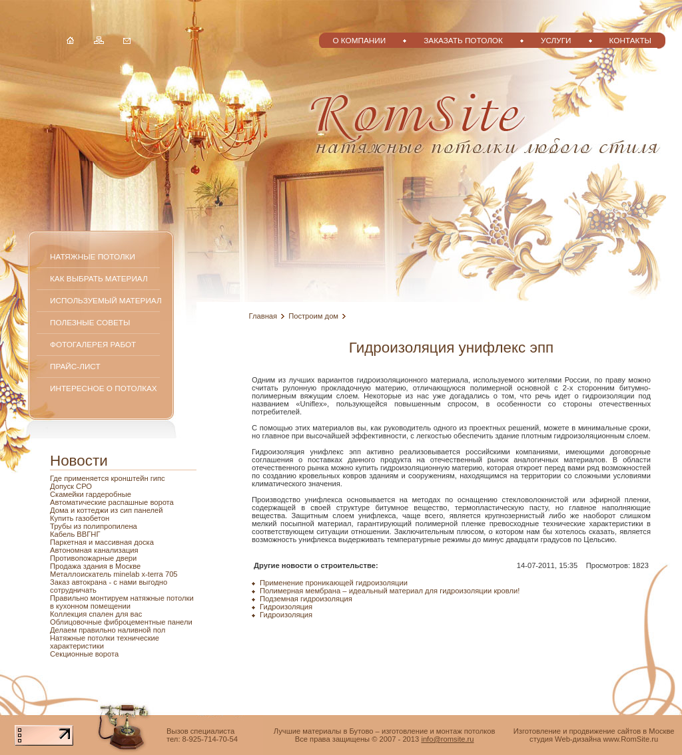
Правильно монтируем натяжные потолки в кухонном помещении (122, 602)
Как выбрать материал (99, 278)
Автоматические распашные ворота (112, 502)
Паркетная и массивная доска (102, 542)
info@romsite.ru (447, 739)
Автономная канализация (94, 550)
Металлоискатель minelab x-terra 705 (114, 574)
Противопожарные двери (93, 558)
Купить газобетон (79, 518)
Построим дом (313, 316)
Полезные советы (90, 322)
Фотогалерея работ (93, 344)
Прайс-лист (75, 366)
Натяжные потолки (92, 256)
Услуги (556, 40)
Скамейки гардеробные (90, 494)
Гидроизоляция (286, 607)
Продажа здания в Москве (95, 566)
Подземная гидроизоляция (306, 599)
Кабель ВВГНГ (75, 534)
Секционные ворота (84, 654)
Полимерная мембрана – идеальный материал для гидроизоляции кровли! (389, 591)
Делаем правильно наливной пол (107, 630)
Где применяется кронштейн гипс (107, 478)
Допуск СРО (71, 486)
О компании (359, 40)
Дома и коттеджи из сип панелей (106, 510)
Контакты (630, 40)
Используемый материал (106, 300)
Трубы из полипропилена (93, 526)
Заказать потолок (463, 40)
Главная (263, 316)
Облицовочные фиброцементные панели (121, 622)
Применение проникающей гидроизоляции (334, 583)
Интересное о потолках (103, 388)
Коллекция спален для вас (96, 614)
